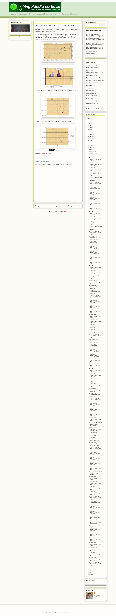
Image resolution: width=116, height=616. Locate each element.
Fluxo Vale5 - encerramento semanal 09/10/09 (94, 444)
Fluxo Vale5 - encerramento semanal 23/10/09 (94, 252)
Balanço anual (90, 62)
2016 (89, 134)
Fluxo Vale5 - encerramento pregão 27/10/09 (95, 218)
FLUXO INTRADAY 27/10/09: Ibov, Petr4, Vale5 (95, 223)
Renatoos (97, 593)
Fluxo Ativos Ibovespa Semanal (94, 80)
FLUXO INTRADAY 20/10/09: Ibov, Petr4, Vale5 (95, 316)
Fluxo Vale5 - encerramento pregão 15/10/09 (95, 375)
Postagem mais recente (42, 206)
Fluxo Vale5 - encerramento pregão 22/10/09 (95, 272)
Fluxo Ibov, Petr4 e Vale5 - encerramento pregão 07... (95, 473)
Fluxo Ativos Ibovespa (91, 77)
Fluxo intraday (89, 83)
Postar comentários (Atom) (60, 211)
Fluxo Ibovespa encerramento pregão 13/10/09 (95, 405)
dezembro (92, 151)
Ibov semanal (89, 90)
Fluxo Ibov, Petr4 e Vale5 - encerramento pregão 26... (95, 228)
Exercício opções (90, 75)
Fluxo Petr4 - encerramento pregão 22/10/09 (95, 267)
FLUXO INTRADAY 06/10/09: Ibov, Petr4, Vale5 (95, 498)
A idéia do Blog (20, 17)
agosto (91, 570)
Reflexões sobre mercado (92, 108)
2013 (89, 141)
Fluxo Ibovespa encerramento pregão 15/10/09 (95, 365)
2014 (89, 138)
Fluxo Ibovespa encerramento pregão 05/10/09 (95, 503)
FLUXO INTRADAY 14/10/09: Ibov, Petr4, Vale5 (95, 400)
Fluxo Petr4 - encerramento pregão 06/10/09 (95, 488)
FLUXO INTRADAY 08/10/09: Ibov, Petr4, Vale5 (95, 468)
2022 (89, 121)
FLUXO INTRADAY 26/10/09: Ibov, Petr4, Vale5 (95, 233)
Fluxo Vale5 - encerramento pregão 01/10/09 (95, 559)
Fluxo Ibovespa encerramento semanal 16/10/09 (94, 346)
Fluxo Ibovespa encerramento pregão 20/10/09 (95, 302)
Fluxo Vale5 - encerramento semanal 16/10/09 (94, 356)
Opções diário (89, 98)
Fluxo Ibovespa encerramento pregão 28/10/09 (95, 189)
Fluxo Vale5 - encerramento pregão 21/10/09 (95, 292)
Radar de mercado (91, 106)
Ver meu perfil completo (97, 596)
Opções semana (90, 101)
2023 (89, 119)
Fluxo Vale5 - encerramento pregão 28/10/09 (95, 198)
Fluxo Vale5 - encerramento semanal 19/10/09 (94, 331)
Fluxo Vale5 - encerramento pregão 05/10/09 (95, 513)
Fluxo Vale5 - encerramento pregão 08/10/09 (95, 463)
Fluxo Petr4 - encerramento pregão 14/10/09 (95, 390)
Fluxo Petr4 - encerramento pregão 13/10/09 (95, 409)
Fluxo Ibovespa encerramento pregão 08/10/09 (95, 454)
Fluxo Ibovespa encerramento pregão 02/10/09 (95, 529)
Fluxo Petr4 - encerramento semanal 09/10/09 (94, 439)
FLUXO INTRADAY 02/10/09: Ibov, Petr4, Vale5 (95, 544)
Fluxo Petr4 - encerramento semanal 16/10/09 (94, 351)
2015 (89, 136)
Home (12, 17)
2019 (89, 127)
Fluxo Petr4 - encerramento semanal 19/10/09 (94, 326)
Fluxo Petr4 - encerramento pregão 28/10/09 (95, 194)
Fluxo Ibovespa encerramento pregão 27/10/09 (95, 208)
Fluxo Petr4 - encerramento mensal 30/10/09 (95, 164)
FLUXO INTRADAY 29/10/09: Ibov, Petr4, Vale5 (95, 184)
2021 (89, 123)
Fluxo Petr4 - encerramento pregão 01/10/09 (95, 554)
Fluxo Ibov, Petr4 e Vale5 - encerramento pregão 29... (95, 179)
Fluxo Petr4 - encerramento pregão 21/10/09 (95, 287)
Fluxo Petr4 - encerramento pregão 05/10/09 (95, 508)
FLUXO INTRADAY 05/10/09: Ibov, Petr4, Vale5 (95, 517)
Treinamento (30, 17)
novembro (92, 153)
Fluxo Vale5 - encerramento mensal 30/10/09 (95, 169)
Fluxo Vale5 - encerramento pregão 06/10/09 (95, 493)
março (91, 574)
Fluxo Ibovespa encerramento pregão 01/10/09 (95, 549)
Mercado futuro (90, 93)
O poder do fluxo (90, 95)
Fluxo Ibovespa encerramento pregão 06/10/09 (95, 483)
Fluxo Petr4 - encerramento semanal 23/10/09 (94, 248)
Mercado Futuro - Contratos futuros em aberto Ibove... (95, 238)
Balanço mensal (90, 65)
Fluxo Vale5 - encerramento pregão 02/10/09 (95, 539)
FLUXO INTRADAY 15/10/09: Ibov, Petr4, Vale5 (95, 380)
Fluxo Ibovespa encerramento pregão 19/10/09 (95, 321)
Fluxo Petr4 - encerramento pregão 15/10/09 (95, 370)
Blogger (68, 612)
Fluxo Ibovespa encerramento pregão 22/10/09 (95, 262)
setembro (91, 568)
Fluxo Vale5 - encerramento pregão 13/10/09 (95, 414)
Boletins (88, 70)
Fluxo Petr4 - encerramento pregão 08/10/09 (95, 459)
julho (90, 572)
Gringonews (89, 88)
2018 (89, 129)
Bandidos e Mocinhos (91, 67)
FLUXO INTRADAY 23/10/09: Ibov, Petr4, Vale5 (95, 257)
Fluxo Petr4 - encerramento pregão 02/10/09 (95, 534)
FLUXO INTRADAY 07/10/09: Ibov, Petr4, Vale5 (95, 478)
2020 (89, 125)
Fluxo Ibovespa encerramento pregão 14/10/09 (95, 385)
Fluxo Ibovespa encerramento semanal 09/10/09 (94, 434)
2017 (89, 132)
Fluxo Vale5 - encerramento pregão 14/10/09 (95, 395)
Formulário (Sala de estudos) (54, 17)
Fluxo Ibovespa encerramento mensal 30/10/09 (95, 159)
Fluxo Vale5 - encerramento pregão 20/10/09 (95, 311)
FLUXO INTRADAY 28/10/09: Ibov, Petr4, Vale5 (95, 203)
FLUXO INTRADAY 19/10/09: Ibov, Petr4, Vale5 (95, 336)
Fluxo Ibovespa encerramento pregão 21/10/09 (95, 282)
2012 (89, 143)
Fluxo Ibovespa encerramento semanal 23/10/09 (94, 243)
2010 (89, 147)
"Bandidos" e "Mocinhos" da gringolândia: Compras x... (95, 424)
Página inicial (58, 206)
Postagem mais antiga (74, 206)
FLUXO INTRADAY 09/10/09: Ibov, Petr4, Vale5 (95, 449)
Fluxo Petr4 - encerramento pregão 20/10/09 (95, 306)
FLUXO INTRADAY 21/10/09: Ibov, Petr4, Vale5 (95, 297)
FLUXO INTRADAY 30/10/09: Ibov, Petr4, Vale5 (95, 174)
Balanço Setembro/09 (94, 526)
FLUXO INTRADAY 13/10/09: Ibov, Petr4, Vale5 (95, 419)
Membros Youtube (40, 17)
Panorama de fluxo (91, 103)
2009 (89, 149)
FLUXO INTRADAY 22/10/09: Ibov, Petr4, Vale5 (95, 277)
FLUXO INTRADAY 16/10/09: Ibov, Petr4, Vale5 (95, 360)
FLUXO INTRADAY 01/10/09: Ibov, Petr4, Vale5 (95, 564)
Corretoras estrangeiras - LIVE (94, 72)
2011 (89, 145)
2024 (89, 116)
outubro (91, 156)
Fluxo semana (89, 85)
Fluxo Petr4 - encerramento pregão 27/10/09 (95, 213)
